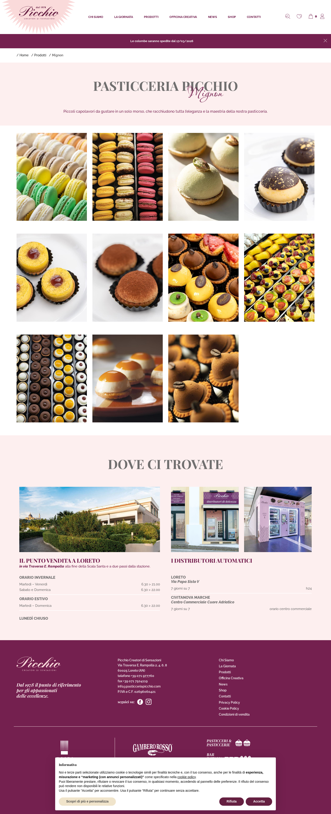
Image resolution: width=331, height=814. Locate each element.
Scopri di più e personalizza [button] (87, 801)
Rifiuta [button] (232, 801)
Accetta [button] (259, 801)
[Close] (325, 40)
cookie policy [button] (186, 777)
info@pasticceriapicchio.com (139, 686)
